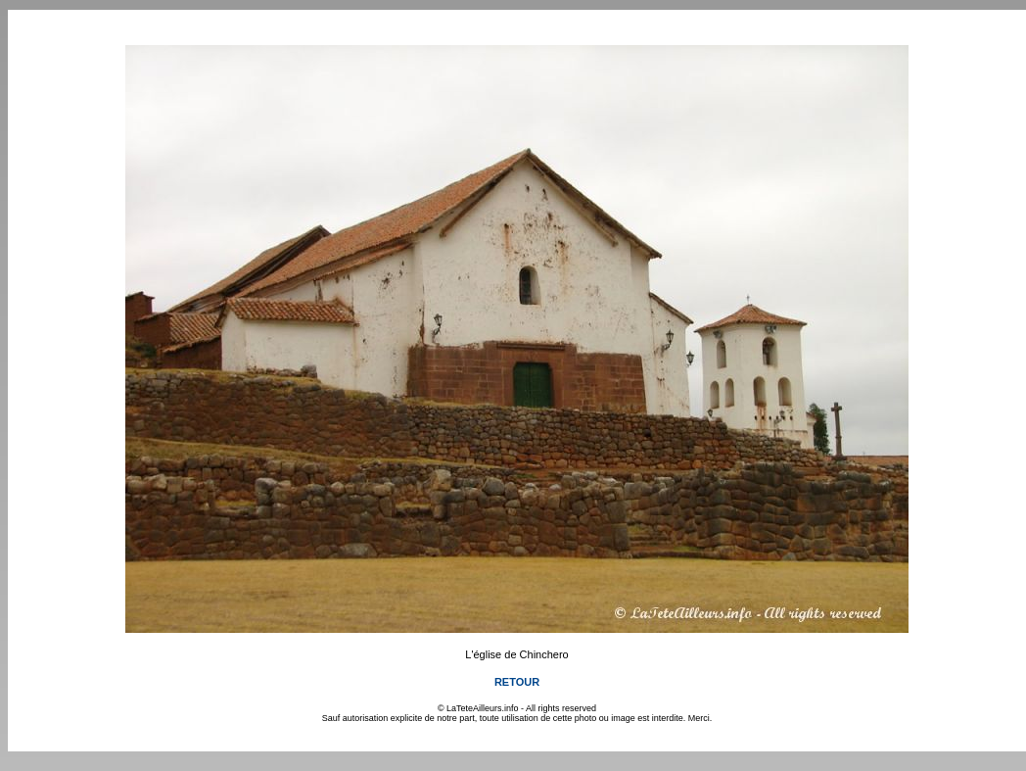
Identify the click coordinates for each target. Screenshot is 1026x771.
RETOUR (516, 682)
